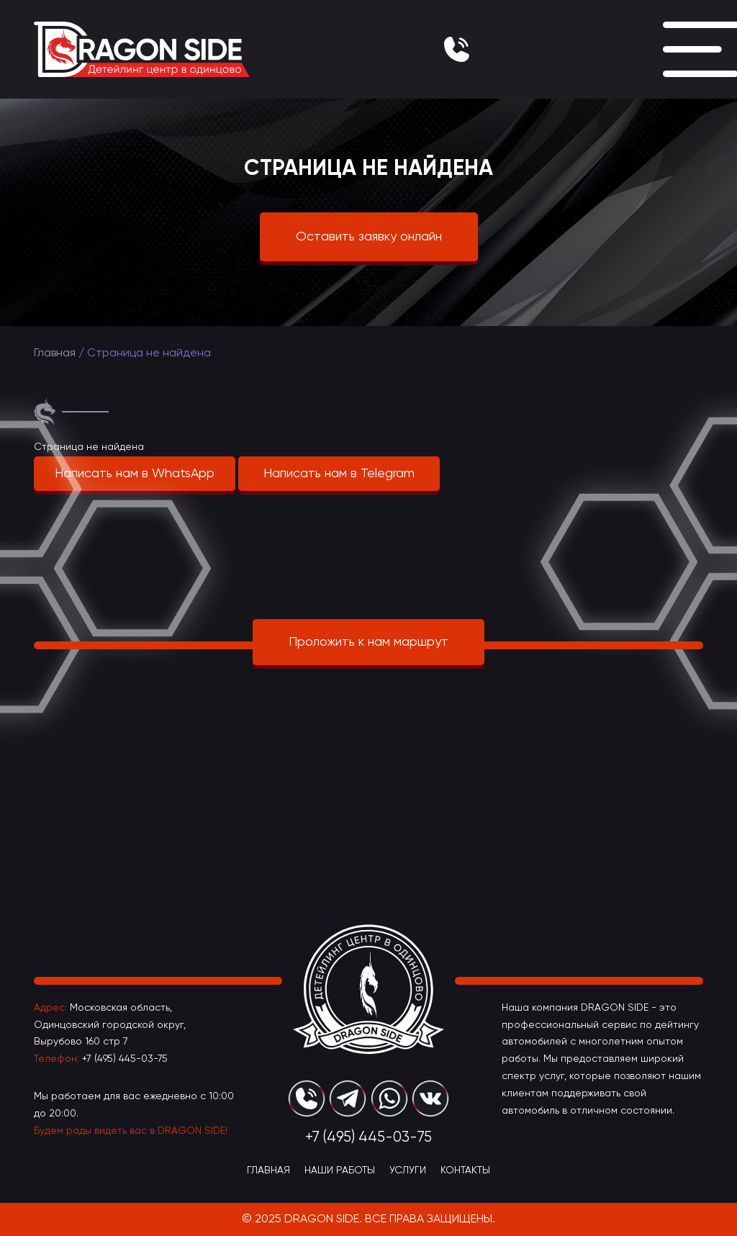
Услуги (407, 1170)
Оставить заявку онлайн (369, 236)
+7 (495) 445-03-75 (125, 1059)
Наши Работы (339, 1170)
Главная (55, 353)
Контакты (465, 1170)
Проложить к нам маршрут (368, 642)
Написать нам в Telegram (339, 473)
